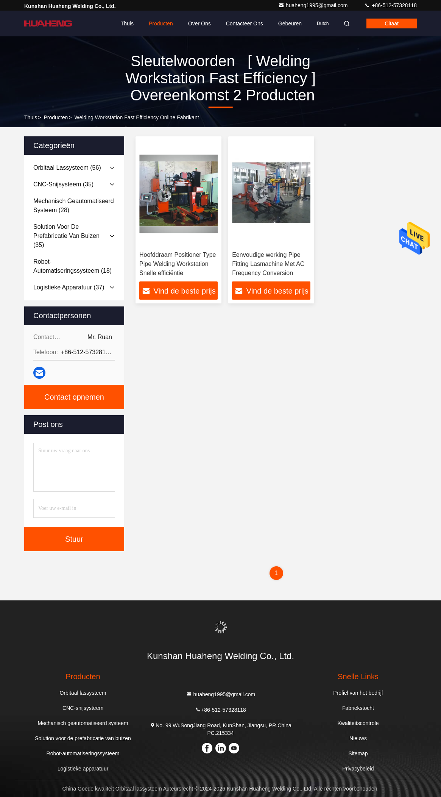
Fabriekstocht (358, 708)
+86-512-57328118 (390, 5)
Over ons (199, 23)
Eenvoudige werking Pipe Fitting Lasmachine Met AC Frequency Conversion (268, 264)
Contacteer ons (244, 23)
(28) (73, 205)
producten (56, 117)
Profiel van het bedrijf (358, 693)
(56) (67, 167)
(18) (72, 266)
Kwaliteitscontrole (358, 723)
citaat (392, 23)
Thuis (127, 23)
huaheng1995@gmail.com (313, 5)
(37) (68, 287)
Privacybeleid (358, 769)
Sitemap (358, 753)
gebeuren (290, 23)
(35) (63, 184)
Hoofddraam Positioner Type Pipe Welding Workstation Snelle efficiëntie (177, 264)
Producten (161, 23)
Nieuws (358, 738)
